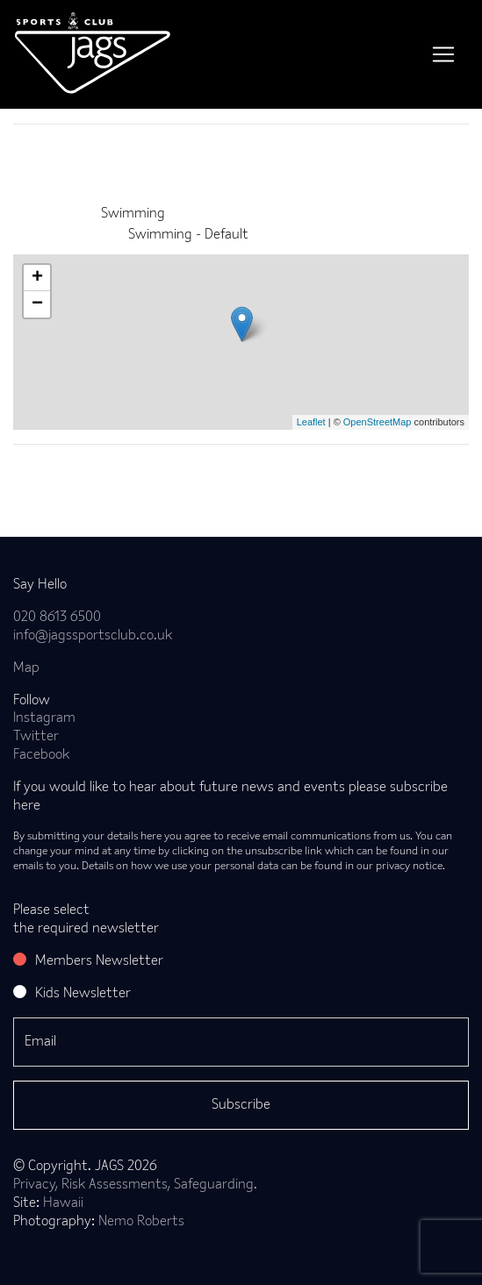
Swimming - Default (188, 235)
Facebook (41, 755)
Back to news (81, 472)
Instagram (44, 718)
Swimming (133, 214)
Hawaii (63, 1203)
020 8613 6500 (57, 617)
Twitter (36, 737)
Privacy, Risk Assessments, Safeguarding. (135, 1185)
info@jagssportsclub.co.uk (92, 636)
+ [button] (37, 278)
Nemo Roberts (141, 1222)
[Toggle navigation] (443, 54)
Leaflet (311, 422)
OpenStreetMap (377, 422)
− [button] (37, 304)
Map (26, 668)
